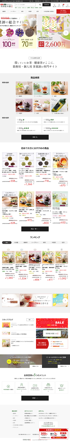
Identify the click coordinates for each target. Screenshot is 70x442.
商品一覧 (31, 1)
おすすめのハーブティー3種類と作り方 (47, 413)
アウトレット (15, 427)
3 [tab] (35, 50)
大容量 (40, 7)
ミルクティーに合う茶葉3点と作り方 (46, 418)
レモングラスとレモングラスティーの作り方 (48, 416)
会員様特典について (29, 423)
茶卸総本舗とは (38, 1)
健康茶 (4, 11)
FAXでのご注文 (63, 1)
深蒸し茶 (32, 7)
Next (66, 33)
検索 (34, 137)
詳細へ (34, 398)
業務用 (36, 7)
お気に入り (68, 6)
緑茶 (22, 11)
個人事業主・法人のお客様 (30, 416)
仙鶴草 (28, 7)
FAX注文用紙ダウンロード (48, 426)
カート (63, 5)
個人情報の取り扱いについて (25, 434)
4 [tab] (37, 50)
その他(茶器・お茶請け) (49, 11)
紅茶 (38, 11)
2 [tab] (33, 50)
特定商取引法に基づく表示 (38, 434)
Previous (4, 33)
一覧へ (29, 320)
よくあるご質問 (54, 1)
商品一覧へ (34, 229)
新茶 (16, 7)
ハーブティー (13, 11)
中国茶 (30, 11)
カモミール (24, 7)
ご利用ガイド (46, 1)
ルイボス (19, 7)
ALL (7, 243)
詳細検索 (46, 4)
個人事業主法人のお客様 (63, 11)
